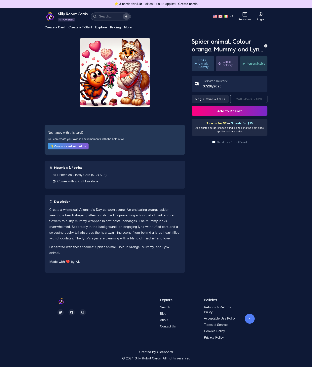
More (128, 27)
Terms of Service (216, 324)
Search (165, 307)
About (164, 320)
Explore (101, 27)
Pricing (115, 27)
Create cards (188, 4)
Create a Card (55, 27)
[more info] (265, 45)
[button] (115, 72)
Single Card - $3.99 (210, 99)
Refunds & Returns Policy (217, 310)
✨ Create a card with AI (68, 146)
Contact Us (168, 326)
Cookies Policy (214, 331)
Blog (163, 313)
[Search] (126, 16)
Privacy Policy (214, 337)
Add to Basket (229, 111)
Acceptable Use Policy (220, 318)
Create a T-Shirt (80, 27)
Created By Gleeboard (156, 352)
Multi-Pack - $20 (249, 99)
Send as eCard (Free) (229, 142)
